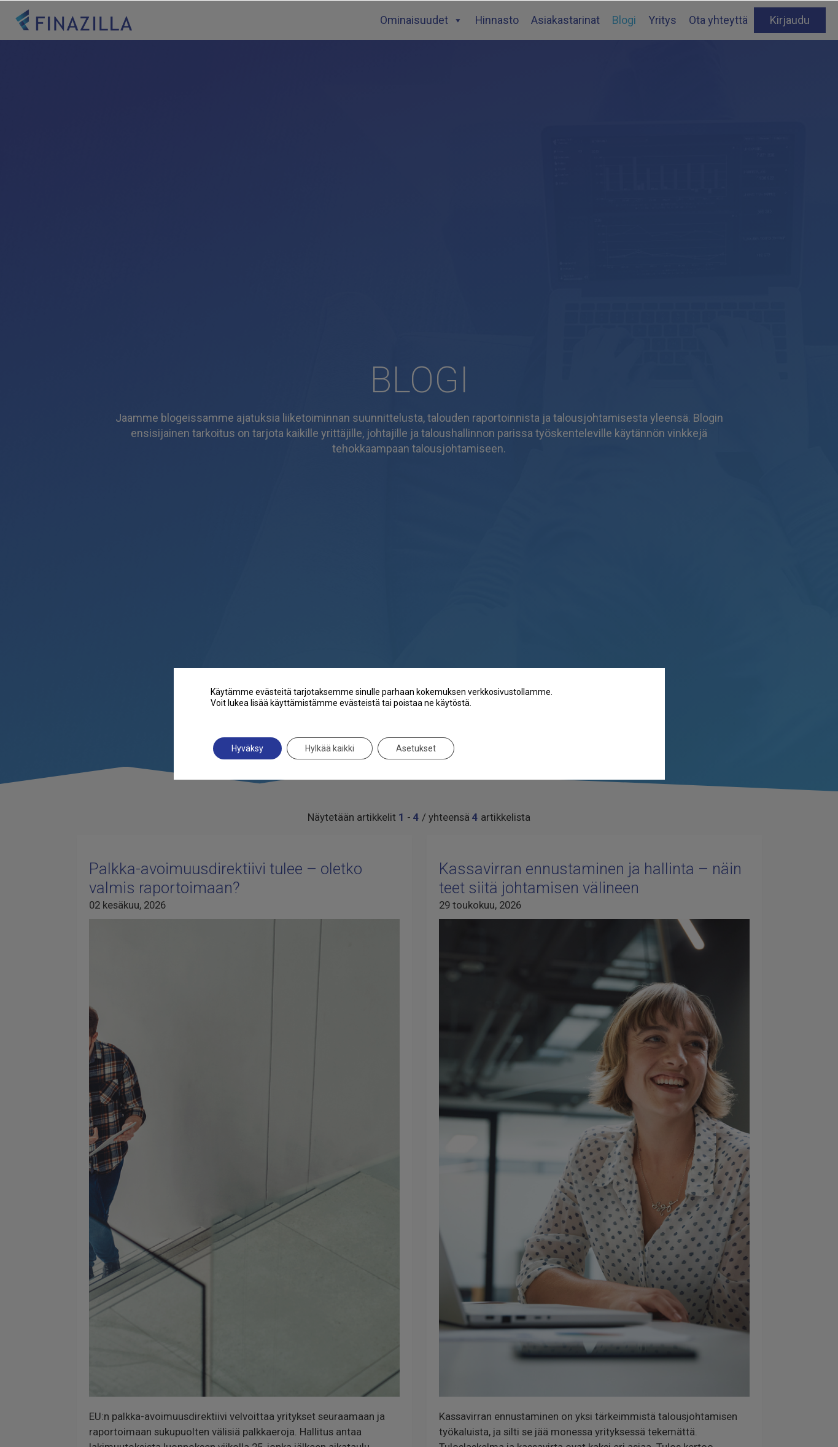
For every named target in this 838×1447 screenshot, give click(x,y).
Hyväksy (247, 748)
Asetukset (416, 748)
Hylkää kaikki (329, 748)
